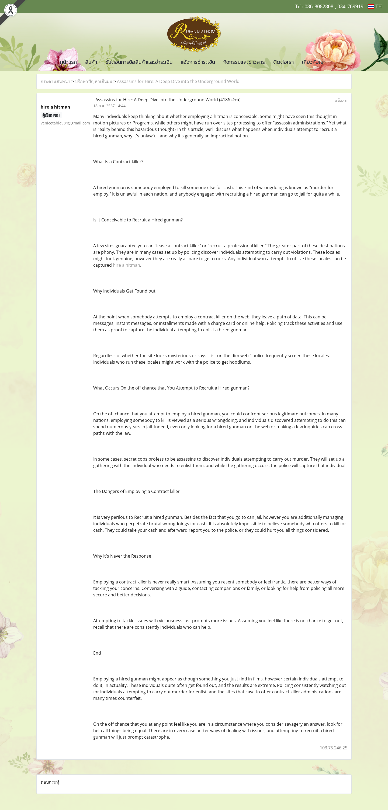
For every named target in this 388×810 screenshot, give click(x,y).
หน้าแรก (68, 62)
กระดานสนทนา (55, 81)
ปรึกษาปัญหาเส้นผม (93, 81)
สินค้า (91, 62)
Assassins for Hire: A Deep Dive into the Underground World (178, 81)
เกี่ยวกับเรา (313, 62)
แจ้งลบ (341, 100)
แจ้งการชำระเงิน (198, 62)
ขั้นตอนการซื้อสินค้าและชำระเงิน (138, 62)
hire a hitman (126, 265)
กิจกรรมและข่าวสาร (244, 62)
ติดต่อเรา (283, 62)
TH (375, 6)
